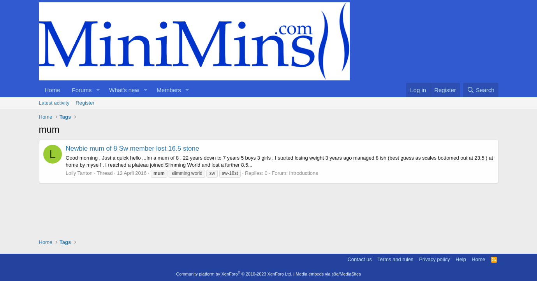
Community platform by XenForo (234, 274)
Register (85, 103)
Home (52, 90)
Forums (82, 90)
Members (169, 90)
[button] (97, 90)
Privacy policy (434, 259)
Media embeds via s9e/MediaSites (328, 274)
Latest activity (54, 103)
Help (461, 259)
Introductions (303, 173)
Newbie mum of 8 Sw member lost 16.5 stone (132, 148)
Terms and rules (395, 259)
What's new (124, 90)
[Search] (480, 90)
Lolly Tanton (79, 173)
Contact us (359, 259)
